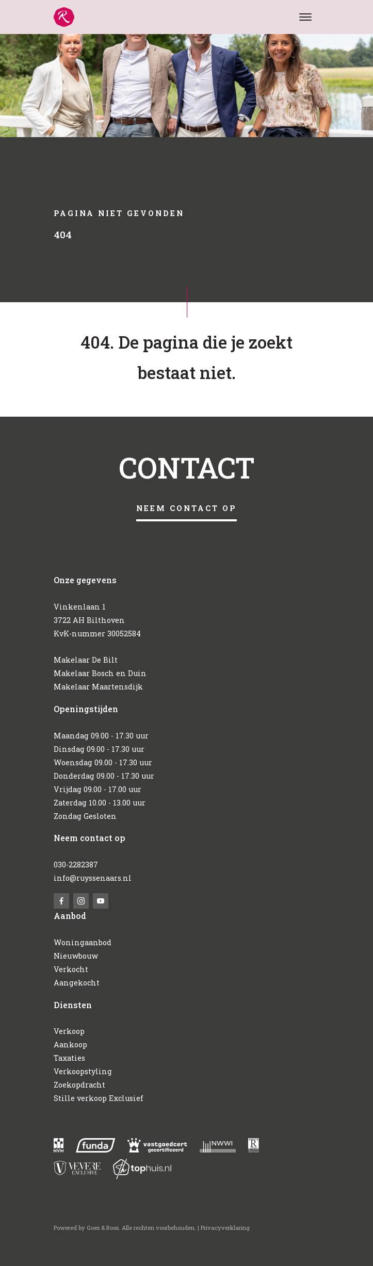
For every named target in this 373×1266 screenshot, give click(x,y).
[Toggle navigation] (305, 17)
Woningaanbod (82, 942)
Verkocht (71, 969)
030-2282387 (76, 864)
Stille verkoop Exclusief (98, 1098)
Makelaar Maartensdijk (98, 687)
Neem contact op (186, 508)
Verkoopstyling (83, 1071)
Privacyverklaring (225, 1227)
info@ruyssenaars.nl (93, 878)
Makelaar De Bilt (86, 660)
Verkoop (69, 1031)
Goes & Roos (103, 1227)
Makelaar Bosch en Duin (100, 673)
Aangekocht (77, 983)
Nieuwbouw (76, 956)
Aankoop (70, 1044)
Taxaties (69, 1058)
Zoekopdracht (79, 1085)
